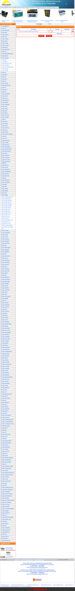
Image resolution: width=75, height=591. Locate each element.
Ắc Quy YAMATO (5, 409)
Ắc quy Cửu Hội (5, 283)
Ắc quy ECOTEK (5, 355)
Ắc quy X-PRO (4, 385)
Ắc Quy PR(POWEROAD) (7, 53)
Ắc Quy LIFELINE (5, 347)
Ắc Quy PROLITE (5, 532)
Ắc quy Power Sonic (5, 159)
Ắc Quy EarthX (4, 370)
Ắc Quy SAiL (4, 483)
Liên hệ (56, 7)
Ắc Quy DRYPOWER (6, 442)
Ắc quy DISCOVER (5, 398)
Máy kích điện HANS (5, 209)
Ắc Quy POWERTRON (6, 496)
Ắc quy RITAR (4, 234)
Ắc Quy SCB (4, 36)
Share (49, 24)
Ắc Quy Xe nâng (4, 45)
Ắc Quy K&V (4, 79)
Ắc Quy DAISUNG (5, 140)
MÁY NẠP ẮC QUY (5, 214)
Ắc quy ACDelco (4, 302)
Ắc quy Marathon (5, 268)
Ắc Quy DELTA (4, 411)
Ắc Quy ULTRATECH (6, 364)
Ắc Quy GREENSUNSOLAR (7, 472)
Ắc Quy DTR (4, 453)
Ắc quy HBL (4, 184)
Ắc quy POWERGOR (6, 171)
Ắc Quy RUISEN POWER (7, 474)
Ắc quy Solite (4, 74)
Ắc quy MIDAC (4, 326)
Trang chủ (3, 7)
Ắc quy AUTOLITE (5, 256)
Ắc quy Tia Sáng (4, 58)
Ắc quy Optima (4, 190)
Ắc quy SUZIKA (5, 317)
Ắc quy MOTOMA (5, 260)
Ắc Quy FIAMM (5, 117)
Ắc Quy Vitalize (4, 43)
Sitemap (52, 7)
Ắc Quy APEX (4, 396)
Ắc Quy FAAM (4, 479)
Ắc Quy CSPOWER (5, 527)
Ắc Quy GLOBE (4, 142)
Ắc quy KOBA (4, 358)
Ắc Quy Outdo (4, 108)
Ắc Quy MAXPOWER (6, 324)
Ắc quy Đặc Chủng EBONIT (7, 67)
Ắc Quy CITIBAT (5, 341)
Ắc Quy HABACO (5, 144)
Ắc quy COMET (4, 230)
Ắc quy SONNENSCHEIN (7, 457)
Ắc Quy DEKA (4, 345)
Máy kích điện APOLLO (6, 202)
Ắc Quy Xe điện (4, 68)
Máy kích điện (4, 195)
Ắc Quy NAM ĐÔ (5, 362)
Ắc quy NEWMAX (5, 262)
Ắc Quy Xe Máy (4, 70)
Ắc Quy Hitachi (4, 102)
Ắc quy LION (4, 266)
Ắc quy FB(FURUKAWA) (6, 377)
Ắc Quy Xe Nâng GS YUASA (7, 423)
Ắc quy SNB (4, 389)
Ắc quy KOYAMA (5, 353)
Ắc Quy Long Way (5, 417)
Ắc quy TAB (4, 245)
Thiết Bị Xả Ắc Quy (5, 216)
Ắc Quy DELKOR (5, 49)
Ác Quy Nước (4, 61)
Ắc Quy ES (3, 76)
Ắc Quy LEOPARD (5, 491)
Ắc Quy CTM (4, 436)
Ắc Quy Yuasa (4, 98)
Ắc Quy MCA (4, 89)
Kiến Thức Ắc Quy (10, 7)
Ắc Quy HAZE (4, 96)
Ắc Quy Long (4, 130)
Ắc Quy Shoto (4, 121)
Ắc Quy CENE (4, 125)
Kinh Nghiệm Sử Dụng (33, 7)
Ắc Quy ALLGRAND (6, 481)
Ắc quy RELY (4, 313)
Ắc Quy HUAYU (4, 523)
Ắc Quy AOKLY (4, 449)
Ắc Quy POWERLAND (6, 394)
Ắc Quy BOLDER (5, 375)
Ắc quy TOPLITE (5, 155)
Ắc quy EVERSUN (5, 65)
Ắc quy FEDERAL (5, 251)
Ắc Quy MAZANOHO (6, 462)
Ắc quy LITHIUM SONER (7, 466)
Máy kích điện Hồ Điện (6, 205)
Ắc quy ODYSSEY (5, 349)
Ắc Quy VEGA (4, 319)
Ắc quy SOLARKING (6, 332)
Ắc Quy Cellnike (4, 510)
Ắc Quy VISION (4, 38)
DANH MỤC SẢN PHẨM (6, 24)
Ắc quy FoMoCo (4, 406)
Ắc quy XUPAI (4, 285)
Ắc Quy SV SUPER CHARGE (7, 500)
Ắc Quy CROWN (5, 476)
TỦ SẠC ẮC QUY (5, 218)
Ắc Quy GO (3, 432)
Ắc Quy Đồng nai (5, 26)
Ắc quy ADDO (4, 273)
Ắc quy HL (3, 178)
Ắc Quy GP (3, 51)
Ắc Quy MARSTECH (6, 459)
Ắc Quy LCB (4, 515)
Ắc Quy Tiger (4, 110)
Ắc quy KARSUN (5, 287)
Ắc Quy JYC (4, 525)
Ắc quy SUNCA (4, 258)
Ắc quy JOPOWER (5, 232)
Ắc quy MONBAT (5, 321)
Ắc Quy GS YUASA (5, 504)
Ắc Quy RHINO (4, 343)
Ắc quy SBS (3, 275)
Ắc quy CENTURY (5, 290)
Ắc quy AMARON (5, 241)
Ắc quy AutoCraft (5, 271)
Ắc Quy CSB (4, 138)
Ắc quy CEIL (4, 192)
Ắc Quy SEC (4, 438)
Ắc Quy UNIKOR (5, 368)
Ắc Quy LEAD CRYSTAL (7, 493)
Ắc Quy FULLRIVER (6, 415)
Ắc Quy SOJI (4, 153)
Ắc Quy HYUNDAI (5, 425)
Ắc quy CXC (4, 300)
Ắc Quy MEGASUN (5, 338)
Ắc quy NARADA (5, 239)
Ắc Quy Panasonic (5, 30)
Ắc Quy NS (3, 87)
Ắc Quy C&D (4, 106)
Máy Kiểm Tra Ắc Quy (6, 223)
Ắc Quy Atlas (4, 32)
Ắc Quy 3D (3, 91)
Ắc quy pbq (3, 430)
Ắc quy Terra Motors (6, 296)
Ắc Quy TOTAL (4, 132)
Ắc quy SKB (4, 294)
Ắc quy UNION (4, 237)
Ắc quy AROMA (5, 360)
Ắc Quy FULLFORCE (6, 502)
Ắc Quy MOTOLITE (6, 85)
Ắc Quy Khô (4, 60)
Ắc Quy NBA (4, 413)
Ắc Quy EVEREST (5, 513)
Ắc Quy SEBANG (5, 498)
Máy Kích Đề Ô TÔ (5, 222)
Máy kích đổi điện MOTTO (7, 197)
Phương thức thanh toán (21, 7)
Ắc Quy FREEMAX (5, 383)
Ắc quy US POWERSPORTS (7, 508)
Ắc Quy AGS (4, 485)
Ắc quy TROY (4, 292)
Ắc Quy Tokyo (4, 113)
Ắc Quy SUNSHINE (5, 93)
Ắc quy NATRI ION (5, 540)
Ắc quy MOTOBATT (6, 147)
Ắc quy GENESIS (5, 173)
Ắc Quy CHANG (5, 536)
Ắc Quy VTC (4, 534)
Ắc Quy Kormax (4, 34)
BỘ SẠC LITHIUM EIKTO (7, 225)
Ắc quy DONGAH (5, 175)
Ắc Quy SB (3, 81)
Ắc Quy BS (3, 400)
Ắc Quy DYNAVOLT (5, 434)
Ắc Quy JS (3, 119)
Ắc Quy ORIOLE (5, 372)
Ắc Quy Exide (4, 41)
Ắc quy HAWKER (5, 304)
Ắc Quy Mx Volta (5, 127)
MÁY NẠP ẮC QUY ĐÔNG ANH (7, 228)
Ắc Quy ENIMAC (5, 100)
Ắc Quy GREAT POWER (6, 134)
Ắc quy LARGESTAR (6, 468)
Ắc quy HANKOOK (5, 279)
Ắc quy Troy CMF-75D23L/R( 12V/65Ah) (29, 31)
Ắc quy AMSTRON (5, 169)
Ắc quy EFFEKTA (5, 387)
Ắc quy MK (3, 254)
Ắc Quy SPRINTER (5, 447)
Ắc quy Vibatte (4, 123)
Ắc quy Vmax (4, 404)
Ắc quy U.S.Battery (5, 157)
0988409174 (40, 589)
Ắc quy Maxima (4, 188)
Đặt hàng (49, 35)
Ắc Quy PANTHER (5, 328)
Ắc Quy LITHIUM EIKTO (7, 487)
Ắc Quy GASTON (5, 366)
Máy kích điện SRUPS (6, 207)
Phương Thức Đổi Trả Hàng (27, 560)
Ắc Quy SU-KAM (5, 451)
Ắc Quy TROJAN (5, 115)
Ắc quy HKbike (4, 298)
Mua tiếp (41, 35)
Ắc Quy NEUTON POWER (7, 517)
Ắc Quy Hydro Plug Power (7, 489)
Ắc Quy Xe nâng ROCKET (7, 421)
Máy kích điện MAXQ (6, 213)
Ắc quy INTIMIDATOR (6, 351)
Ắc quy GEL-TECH (5, 330)
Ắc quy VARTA (4, 167)
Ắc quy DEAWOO (5, 334)
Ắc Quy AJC (4, 464)
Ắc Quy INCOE (4, 83)
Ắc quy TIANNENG (5, 182)
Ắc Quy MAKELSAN (6, 519)
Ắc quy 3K (3, 72)
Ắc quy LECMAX (5, 311)
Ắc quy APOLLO (5, 307)
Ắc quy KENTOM (5, 243)
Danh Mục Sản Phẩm (39, 560)
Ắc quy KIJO (4, 309)
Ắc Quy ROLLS (4, 538)
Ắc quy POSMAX (5, 264)
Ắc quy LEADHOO (5, 336)
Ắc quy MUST (4, 428)
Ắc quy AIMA (4, 315)
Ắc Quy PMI (4, 521)
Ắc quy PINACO (5, 165)
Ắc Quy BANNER (5, 506)
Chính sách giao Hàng (44, 7)
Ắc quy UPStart (4, 470)
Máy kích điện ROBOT (6, 198)
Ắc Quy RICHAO (5, 402)
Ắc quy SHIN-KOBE (5, 247)
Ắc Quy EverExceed (5, 530)
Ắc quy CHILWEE (5, 180)
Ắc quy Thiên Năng (5, 281)
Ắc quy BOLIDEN (5, 277)
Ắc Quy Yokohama (5, 104)
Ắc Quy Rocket (4, 55)
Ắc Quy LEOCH (5, 381)
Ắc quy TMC (4, 186)
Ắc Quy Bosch (4, 47)
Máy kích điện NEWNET (6, 200)
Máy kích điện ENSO (5, 211)
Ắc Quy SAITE (4, 455)
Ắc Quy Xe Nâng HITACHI (7, 419)
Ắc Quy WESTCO (5, 379)
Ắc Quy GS (3, 28)
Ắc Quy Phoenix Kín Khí (6, 63)
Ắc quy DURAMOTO (6, 151)
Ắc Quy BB (3, 136)
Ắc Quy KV (3, 392)
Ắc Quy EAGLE (4, 445)
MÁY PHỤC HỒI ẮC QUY (7, 220)
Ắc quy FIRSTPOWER (6, 149)
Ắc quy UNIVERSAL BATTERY (6, 162)
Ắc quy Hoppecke (5, 249)
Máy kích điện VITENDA (6, 204)
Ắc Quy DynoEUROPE (6, 440)
